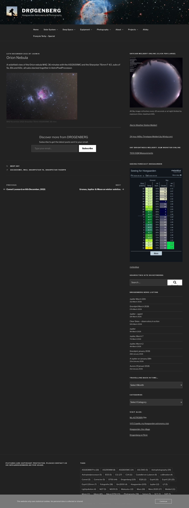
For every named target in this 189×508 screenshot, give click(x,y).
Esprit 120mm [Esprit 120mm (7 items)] (89, 468)
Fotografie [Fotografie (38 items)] (106, 468)
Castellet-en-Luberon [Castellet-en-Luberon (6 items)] (146, 458)
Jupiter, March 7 (136, 320)
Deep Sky (15, 150)
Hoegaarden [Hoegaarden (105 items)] (138, 468)
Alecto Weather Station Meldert (143, 109)
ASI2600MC (16, 154)
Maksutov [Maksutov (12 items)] (127, 473)
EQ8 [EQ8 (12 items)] (142, 463)
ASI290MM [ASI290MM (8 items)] (108, 453)
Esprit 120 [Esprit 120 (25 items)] (168, 463)
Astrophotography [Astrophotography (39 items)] (161, 453)
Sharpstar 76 (36, 154)
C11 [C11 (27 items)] (118, 458)
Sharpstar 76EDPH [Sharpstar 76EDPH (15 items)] (109, 482)
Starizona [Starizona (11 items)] (163, 482)
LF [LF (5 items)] (165, 468)
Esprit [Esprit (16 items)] (154, 463)
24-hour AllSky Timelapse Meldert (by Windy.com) (151, 120)
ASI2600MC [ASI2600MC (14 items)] (126, 453)
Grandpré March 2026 (139, 290)
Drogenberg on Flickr (139, 419)
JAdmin (36, 37)
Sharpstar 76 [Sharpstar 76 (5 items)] (89, 482)
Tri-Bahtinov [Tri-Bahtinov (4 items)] (88, 487)
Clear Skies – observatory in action (144, 305)
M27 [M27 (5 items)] (103, 473)
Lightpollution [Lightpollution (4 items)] (89, 473)
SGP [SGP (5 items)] (167, 478)
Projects (133, 13)
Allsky (145, 13)
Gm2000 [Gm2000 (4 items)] (121, 468)
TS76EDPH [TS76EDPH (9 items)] (105, 487)
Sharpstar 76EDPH (56, 154)
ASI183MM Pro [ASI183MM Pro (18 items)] (90, 453)
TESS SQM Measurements (141, 137)
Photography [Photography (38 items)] (131, 478)
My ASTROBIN (136, 401)
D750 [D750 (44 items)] (112, 463)
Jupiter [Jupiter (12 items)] (154, 468)
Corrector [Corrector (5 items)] (99, 463)
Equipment (86, 13)
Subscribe (87, 132)
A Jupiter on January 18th (140, 342)
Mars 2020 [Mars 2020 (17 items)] (155, 473)
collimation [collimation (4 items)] (166, 458)
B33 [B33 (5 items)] (108, 458)
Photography (104, 13)
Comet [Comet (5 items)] (86, 463)
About (120, 13)
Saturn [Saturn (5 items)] (146, 478)
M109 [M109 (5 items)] (114, 473)
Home (36, 13)
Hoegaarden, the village (140, 413)
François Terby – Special (44, 20)
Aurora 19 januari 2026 (140, 350)
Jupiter (133, 312)
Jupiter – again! (136, 297)
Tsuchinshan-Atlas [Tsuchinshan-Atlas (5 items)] (124, 487)
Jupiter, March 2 (136, 327)
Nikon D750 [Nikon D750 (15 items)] (113, 478)
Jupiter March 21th (138, 283)
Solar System (51, 13)
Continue (163, 501)
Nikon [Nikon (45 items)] (98, 478)
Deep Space (69, 13)
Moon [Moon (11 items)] (86, 478)
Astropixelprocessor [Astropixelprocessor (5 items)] (92, 458)
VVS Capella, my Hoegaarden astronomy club (149, 407)
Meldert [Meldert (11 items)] (170, 473)
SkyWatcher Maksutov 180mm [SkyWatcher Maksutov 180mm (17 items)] (138, 482)
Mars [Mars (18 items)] (141, 473)
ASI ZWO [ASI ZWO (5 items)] (142, 453)
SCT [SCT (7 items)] (157, 478)
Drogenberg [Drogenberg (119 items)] (128, 463)
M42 (25, 154)
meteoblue (134, 251)
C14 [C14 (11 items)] (129, 458)
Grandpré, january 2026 (140, 335)
